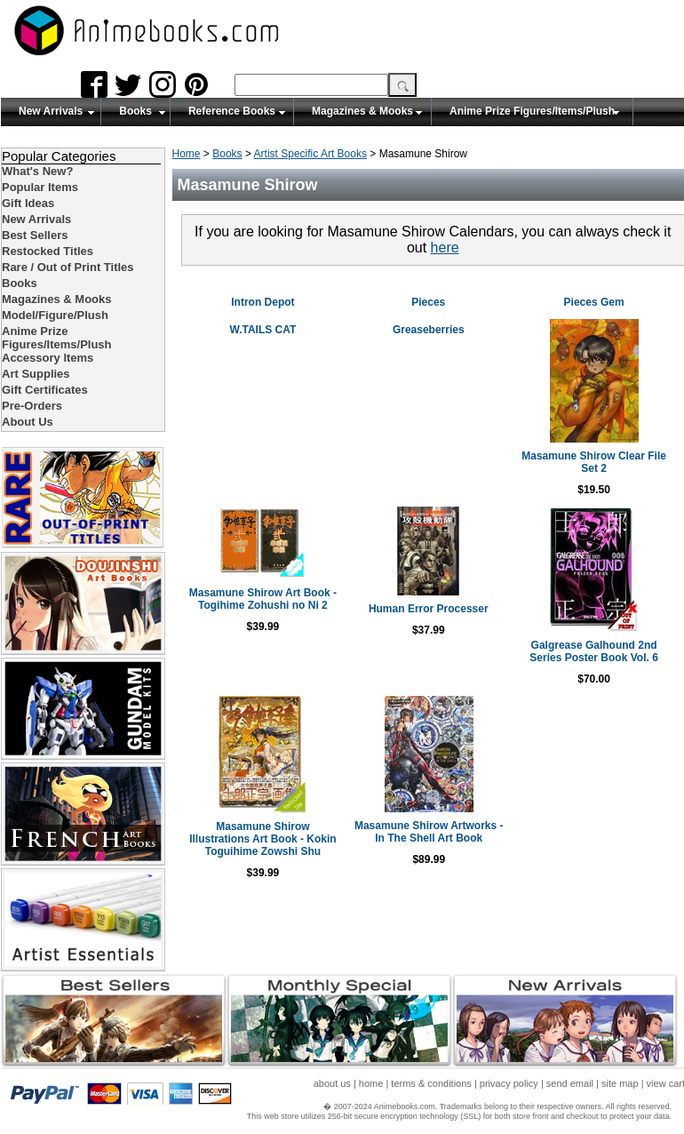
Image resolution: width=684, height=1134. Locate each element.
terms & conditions (431, 1083)
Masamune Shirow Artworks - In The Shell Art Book (429, 831)
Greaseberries (429, 329)
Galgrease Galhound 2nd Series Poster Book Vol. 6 (593, 651)
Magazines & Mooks (362, 111)
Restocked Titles (47, 251)
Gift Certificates (45, 389)
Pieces (428, 302)
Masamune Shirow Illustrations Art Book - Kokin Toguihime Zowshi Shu (263, 839)
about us (332, 1083)
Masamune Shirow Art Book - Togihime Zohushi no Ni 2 (263, 599)
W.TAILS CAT (262, 329)
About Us (27, 421)
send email (569, 1083)
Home (186, 154)
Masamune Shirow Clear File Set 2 (593, 462)
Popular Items (40, 187)
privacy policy (509, 1083)
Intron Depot (262, 302)
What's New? (37, 171)
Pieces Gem (594, 302)
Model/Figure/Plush (55, 315)
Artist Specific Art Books (310, 154)
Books (135, 111)
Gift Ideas (28, 203)
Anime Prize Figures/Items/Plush (532, 111)
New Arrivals (51, 111)
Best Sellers (35, 235)
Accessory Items (47, 357)
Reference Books (231, 111)
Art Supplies (36, 373)
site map (620, 1083)
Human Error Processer (429, 609)
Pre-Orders (32, 405)
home (371, 1083)
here (445, 247)
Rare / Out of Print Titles (68, 267)
